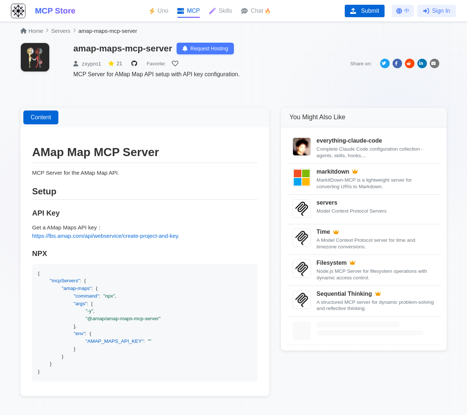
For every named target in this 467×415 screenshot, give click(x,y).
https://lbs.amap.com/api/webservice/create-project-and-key (105, 236)
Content (41, 117)
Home (31, 31)
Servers (60, 31)
